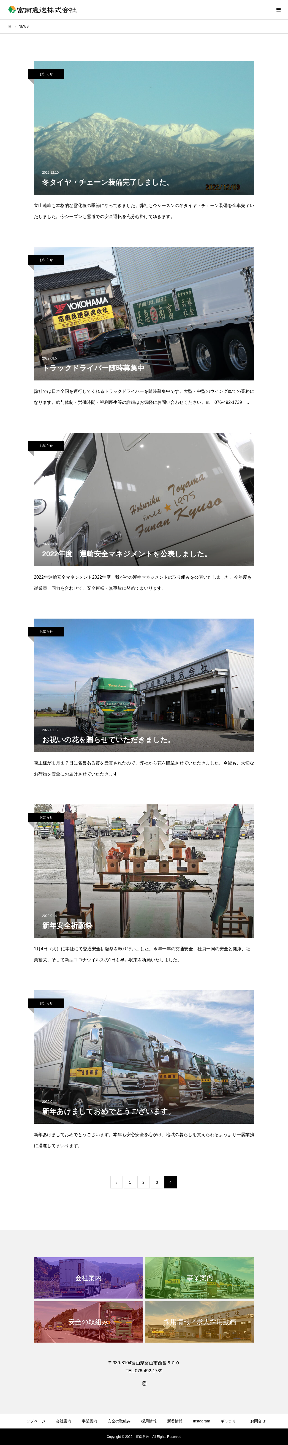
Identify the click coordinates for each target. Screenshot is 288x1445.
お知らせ (46, 74)
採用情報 (149, 1421)
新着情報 (175, 1421)
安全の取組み (119, 1421)
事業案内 (89, 1421)
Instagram (201, 1421)
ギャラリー (230, 1421)
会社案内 (63, 1421)
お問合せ (258, 1421)
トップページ (33, 1421)
